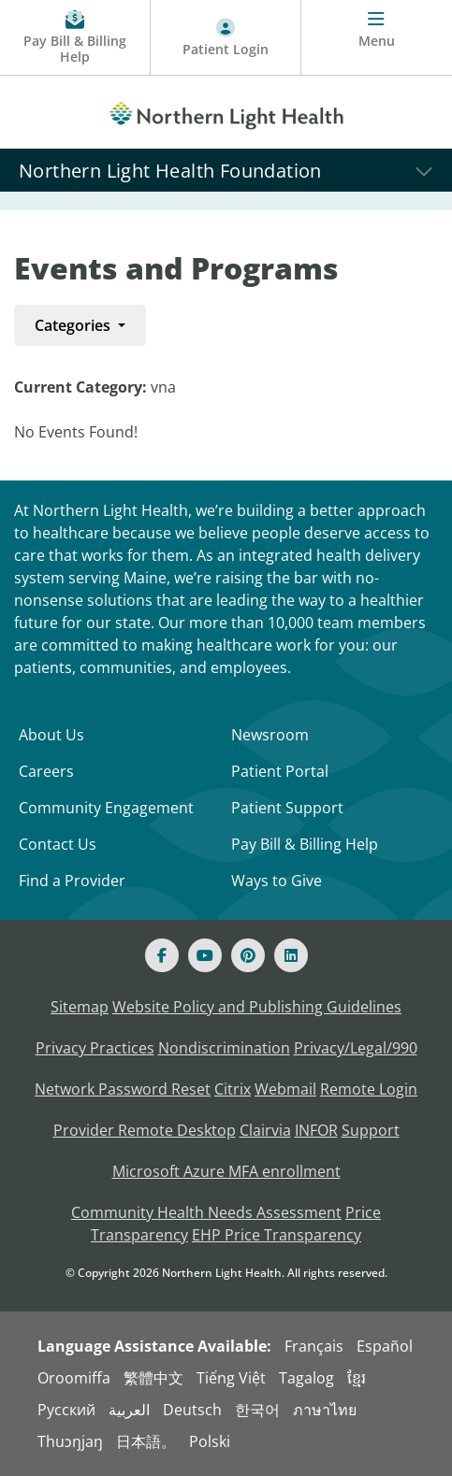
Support (371, 1130)
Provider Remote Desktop (144, 1130)
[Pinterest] (248, 955)
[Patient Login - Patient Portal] (226, 38)
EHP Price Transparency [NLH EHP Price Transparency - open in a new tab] (276, 1235)
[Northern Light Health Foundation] (226, 170)
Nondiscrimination (224, 1048)
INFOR (316, 1130)
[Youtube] (205, 955)
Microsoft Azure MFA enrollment (226, 1171)
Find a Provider (72, 880)
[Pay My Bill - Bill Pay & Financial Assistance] (75, 38)
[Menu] (376, 38)
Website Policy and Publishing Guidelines (256, 1006)
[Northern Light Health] (226, 112)
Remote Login (368, 1089)
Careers (46, 771)
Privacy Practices (95, 1048)
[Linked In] (291, 955)
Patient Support (287, 807)
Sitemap (80, 1006)
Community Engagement (106, 807)
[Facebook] (162, 955)
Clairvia (265, 1130)
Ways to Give (276, 880)
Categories (74, 325)
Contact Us (57, 844)
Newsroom (270, 734)
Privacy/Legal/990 (355, 1048)
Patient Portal (279, 771)
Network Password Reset (123, 1089)
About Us (51, 734)
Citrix (232, 1089)
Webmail (285, 1089)
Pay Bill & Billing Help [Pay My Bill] (304, 844)
